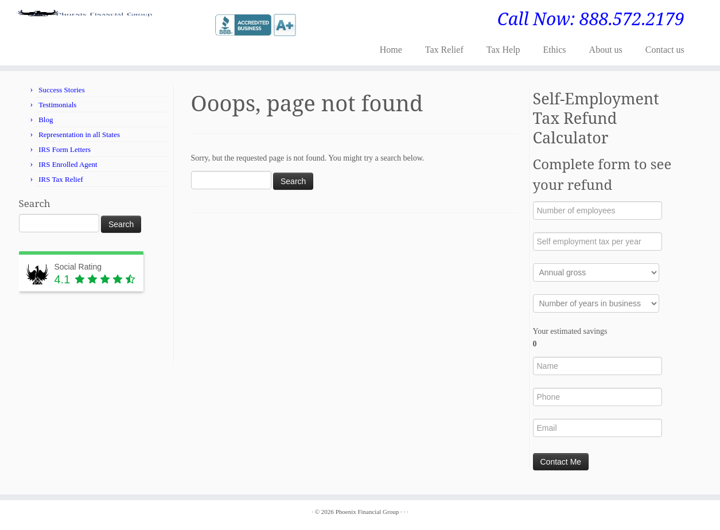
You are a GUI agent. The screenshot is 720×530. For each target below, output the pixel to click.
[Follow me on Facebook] (196, 24)
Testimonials (57, 104)
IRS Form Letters (64, 149)
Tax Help (503, 49)
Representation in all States (79, 134)
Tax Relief (444, 49)
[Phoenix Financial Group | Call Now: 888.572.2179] (83, 19)
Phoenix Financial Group (367, 511)
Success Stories (61, 89)
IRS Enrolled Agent (68, 164)
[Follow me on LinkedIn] (211, 24)
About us (605, 49)
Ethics (554, 49)
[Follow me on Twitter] (189, 24)
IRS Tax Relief (60, 179)
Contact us (664, 49)
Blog (45, 119)
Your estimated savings (570, 337)
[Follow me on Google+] (204, 24)
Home (391, 49)
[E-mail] (181, 24)
